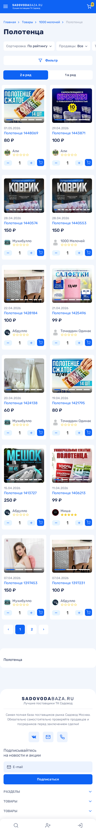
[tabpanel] (24, 105)
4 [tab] (31, 119)
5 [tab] (38, 119)
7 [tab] (29, 209)
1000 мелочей (49, 22)
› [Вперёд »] (43, 629)
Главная (10, 22)
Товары (27, 22)
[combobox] (29, 46)
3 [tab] (24, 119)
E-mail (18, 767)
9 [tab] (36, 209)
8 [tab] (33, 209)
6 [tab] (25, 209)
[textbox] (26, 46)
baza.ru (48, 700)
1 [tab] (9, 119)
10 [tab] (40, 209)
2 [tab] (17, 119)
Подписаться (48, 779)
